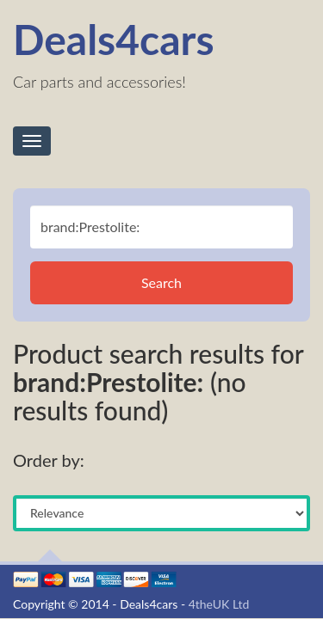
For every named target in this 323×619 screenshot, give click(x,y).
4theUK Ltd (219, 604)
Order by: (48, 459)
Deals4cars (113, 39)
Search (161, 282)
